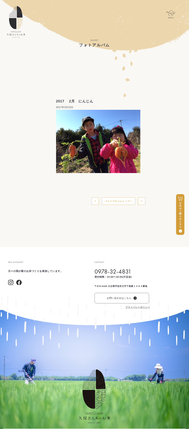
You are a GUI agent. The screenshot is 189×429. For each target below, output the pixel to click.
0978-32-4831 (113, 271)
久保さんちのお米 (16, 22)
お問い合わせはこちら (122, 298)
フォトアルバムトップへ (118, 201)
